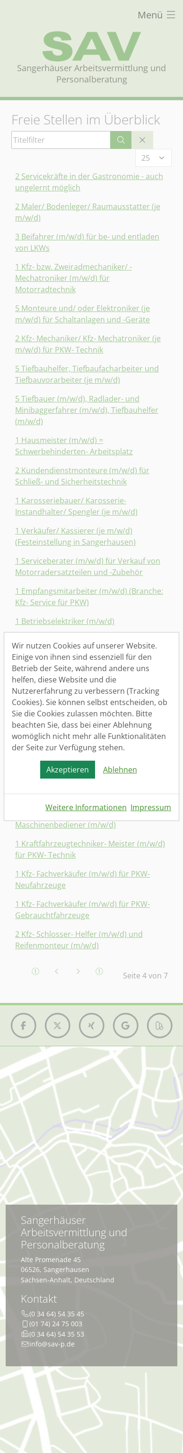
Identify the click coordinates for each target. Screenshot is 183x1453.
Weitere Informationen (86, 807)
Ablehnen (120, 769)
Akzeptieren (67, 769)
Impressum (151, 807)
